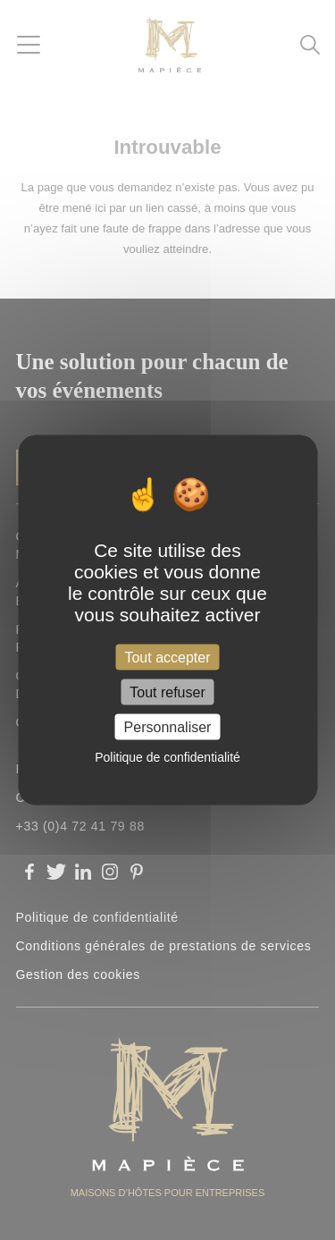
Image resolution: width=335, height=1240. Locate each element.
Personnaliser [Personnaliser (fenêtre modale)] (168, 727)
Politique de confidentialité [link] (167, 757)
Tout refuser (167, 692)
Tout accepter (167, 656)
